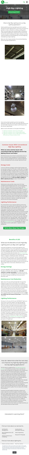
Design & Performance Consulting (7, 431)
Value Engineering (19, 427)
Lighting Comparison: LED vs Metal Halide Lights (14, 127)
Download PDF (14, 12)
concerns (25, 183)
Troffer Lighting (5, 441)
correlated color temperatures (16, 311)
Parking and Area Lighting (8, 438)
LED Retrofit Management (5, 425)
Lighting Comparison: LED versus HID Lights (13, 125)
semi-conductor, (23, 248)
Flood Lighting (18, 441)
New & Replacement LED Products (7, 428)
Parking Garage (5, 443)
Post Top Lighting (19, 438)
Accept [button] (14, 452)
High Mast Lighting (19, 443)
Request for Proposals (20, 429)
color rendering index (9, 216)
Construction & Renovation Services (19, 425)
